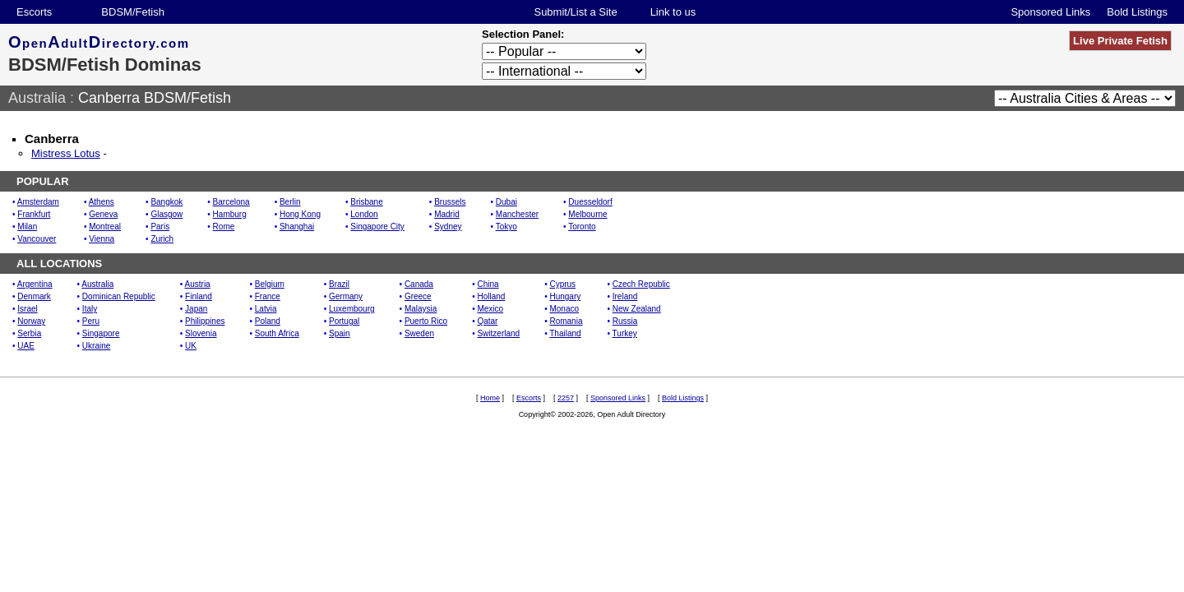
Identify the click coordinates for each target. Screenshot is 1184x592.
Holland (491, 296)
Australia (37, 98)
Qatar (487, 321)
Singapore (101, 333)
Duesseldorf (590, 201)
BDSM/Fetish (132, 12)
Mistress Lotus (65, 153)
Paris (159, 226)
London (363, 214)
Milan (27, 226)
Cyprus (562, 284)
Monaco (564, 308)
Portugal (344, 321)
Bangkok (166, 201)
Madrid (447, 214)
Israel (27, 308)
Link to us (673, 12)
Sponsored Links (1050, 12)
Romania (565, 321)
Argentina (35, 284)
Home (490, 398)
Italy (89, 308)
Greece (418, 296)
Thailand (564, 333)
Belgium (269, 284)
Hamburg (230, 214)
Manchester (517, 214)
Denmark (34, 296)
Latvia (266, 308)
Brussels (449, 201)
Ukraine (96, 345)
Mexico (490, 308)
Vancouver (36, 238)
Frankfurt (33, 214)
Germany (346, 296)
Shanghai (297, 226)
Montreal (105, 226)
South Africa (277, 333)
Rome (224, 226)
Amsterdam (38, 201)
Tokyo (506, 226)
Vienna (101, 238)
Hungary (564, 296)
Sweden (419, 333)
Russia (625, 321)
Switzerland (498, 333)
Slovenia (200, 333)
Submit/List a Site (575, 12)
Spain (339, 333)
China (487, 284)
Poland (267, 321)
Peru (90, 321)
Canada (419, 284)
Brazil (339, 284)
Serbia (29, 333)
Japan (196, 308)
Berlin (290, 201)
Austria (197, 284)
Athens (101, 201)
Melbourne (587, 214)
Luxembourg (352, 308)
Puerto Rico (426, 321)
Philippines (204, 321)
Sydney (447, 226)
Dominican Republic (118, 296)
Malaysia (421, 308)
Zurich (161, 238)
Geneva (103, 214)
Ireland (625, 296)
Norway (31, 321)
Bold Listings (1137, 12)
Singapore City (377, 226)
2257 (565, 398)
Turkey (625, 333)
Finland (198, 296)
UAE (26, 345)
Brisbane (366, 201)
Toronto (581, 226)
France (267, 296)
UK (191, 345)
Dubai (506, 201)
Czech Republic (641, 284)
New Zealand (637, 308)
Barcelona (231, 201)
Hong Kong (300, 214)
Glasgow (166, 214)
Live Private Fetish (1120, 41)
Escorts (34, 12)
